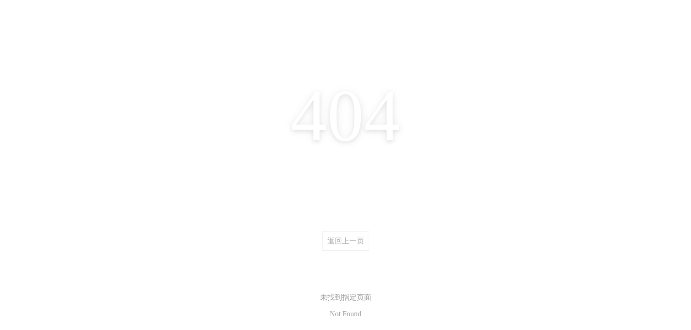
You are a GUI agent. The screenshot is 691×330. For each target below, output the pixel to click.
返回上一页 (345, 241)
